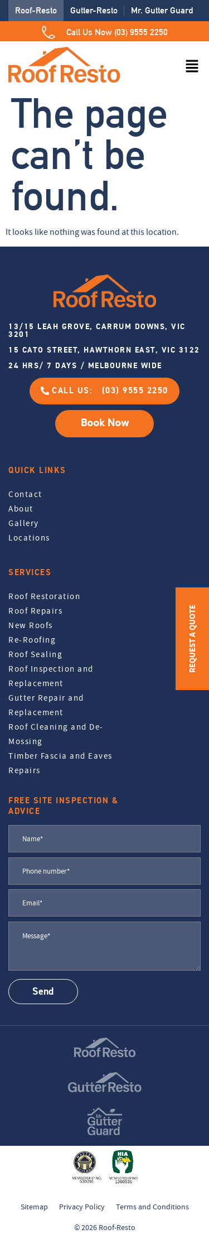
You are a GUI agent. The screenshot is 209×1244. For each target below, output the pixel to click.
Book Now (105, 423)
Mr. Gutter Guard (162, 10)
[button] (192, 67)
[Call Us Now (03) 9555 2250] (48, 32)
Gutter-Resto (94, 10)
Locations (29, 537)
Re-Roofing (32, 639)
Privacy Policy (82, 1207)
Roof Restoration (44, 596)
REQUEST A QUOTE (192, 639)
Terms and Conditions (152, 1207)
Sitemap (34, 1207)
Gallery (23, 523)
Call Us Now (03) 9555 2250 (117, 32)
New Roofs (30, 625)
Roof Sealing (35, 654)
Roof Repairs (35, 610)
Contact (25, 494)
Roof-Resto (36, 10)
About (20, 508)
